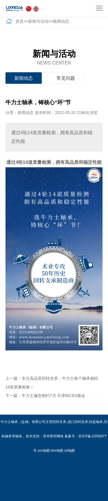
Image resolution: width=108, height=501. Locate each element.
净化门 (62, 465)
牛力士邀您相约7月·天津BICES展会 (54, 395)
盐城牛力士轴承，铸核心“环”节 (83, 494)
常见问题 (65, 78)
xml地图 (43, 451)
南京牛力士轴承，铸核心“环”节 (43, 479)
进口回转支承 (77, 422)
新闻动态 (61, 21)
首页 (20, 21)
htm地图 (57, 451)
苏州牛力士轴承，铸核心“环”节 (35, 494)
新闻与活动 (38, 21)
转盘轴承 (96, 422)
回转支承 (59, 422)
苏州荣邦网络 (53, 436)
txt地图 (70, 451)
